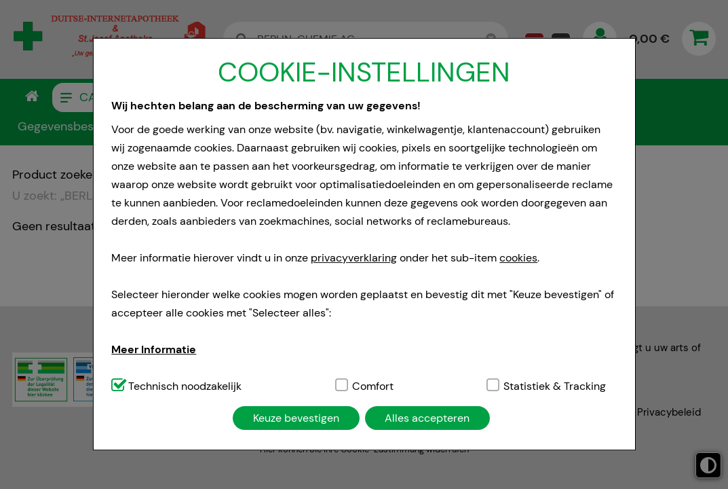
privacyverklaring (354, 258)
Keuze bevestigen (296, 418)
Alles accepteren (427, 418)
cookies (518, 258)
